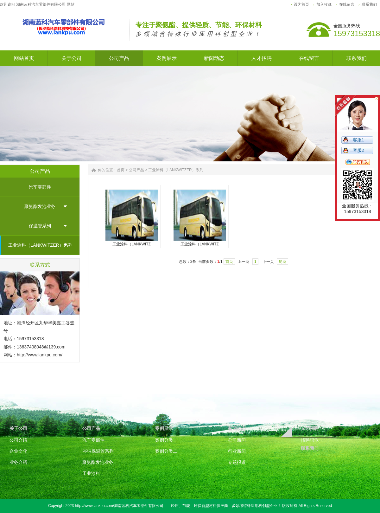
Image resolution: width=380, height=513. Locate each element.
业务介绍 (18, 462)
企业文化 (18, 451)
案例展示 (164, 428)
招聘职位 (310, 440)
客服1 (358, 139)
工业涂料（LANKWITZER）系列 (40, 245)
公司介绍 (18, 440)
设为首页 (301, 4)
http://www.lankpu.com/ (39, 354)
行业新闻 (237, 451)
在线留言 (346, 4)
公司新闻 (237, 440)
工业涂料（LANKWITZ (131, 244)
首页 (120, 170)
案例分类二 (166, 451)
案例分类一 (166, 440)
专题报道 (237, 462)
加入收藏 (324, 4)
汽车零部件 (40, 187)
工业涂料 (91, 473)
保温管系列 (40, 225)
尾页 (282, 261)
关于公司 (18, 428)
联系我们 (369, 4)
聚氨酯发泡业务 (39, 206)
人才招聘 (310, 428)
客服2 (358, 150)
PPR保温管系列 (98, 451)
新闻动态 (237, 428)
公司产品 (136, 170)
